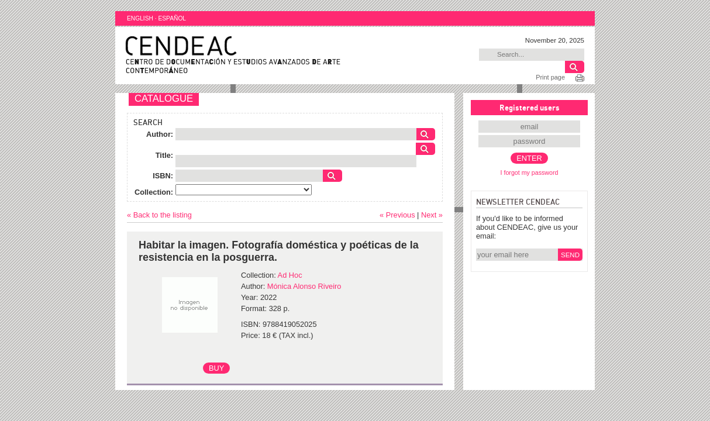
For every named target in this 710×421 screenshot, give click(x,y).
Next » (432, 214)
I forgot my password (530, 172)
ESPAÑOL (172, 18)
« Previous (397, 214)
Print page (550, 77)
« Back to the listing (159, 214)
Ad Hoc (290, 275)
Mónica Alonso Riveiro (304, 286)
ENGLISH (140, 18)
